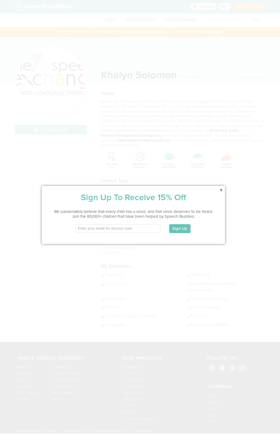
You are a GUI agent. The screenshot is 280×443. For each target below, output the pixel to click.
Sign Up (179, 224)
